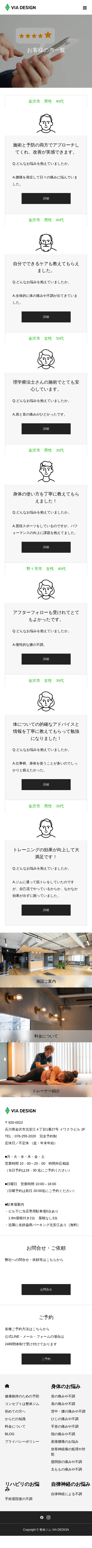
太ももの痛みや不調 (66, 1469)
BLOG (9, 1434)
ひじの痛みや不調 (65, 1419)
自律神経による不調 (66, 1494)
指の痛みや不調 (63, 1434)
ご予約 (46, 1359)
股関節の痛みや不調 (66, 1462)
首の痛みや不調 (63, 1396)
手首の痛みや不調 (65, 1426)
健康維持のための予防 (22, 1396)
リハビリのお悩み (22, 1486)
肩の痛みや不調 (63, 1404)
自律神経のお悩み (70, 1484)
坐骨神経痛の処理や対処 (68, 1451)
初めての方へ (15, 1411)
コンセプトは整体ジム (22, 1404)
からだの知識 (15, 1419)
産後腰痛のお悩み (65, 1441)
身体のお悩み (65, 1386)
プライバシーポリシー (22, 1441)
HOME (7, 1386)
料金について (15, 1426)
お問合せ (46, 1289)
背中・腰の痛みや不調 (68, 1411)
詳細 (46, 198)
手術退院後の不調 (18, 1499)
